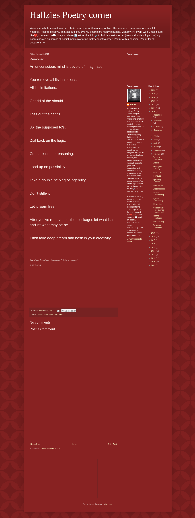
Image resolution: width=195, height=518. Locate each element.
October (157, 126)
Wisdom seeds (159, 189)
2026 (153, 90)
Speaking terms (157, 180)
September (158, 130)
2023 (153, 101)
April (156, 143)
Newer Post (35, 444)
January (157, 154)
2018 (153, 236)
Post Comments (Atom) (50, 449)
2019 (153, 233)
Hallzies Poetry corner (71, 15)
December (158, 115)
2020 (153, 112)
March (156, 147)
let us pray (157, 172)
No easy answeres (158, 158)
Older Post (112, 444)
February (157, 150)
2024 (153, 97)
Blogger (108, 504)
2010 (153, 262)
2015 (153, 247)
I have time (157, 204)
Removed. (157, 176)
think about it (58, 314)
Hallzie (133, 105)
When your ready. (157, 167)
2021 (153, 108)
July (155, 136)
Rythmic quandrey (158, 199)
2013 (153, 254)
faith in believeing (158, 194)
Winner (156, 163)
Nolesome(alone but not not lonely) (158, 210)
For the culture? (157, 217)
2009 (153, 265)
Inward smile (158, 185)
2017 (153, 240)
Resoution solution (157, 226)
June (156, 140)
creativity (40, 314)
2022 (153, 104)
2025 (153, 94)
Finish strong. (158, 222)
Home (74, 444)
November (158, 121)
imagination (48, 314)
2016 (153, 244)
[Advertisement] (73, 420)
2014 (153, 251)
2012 (153, 258)
